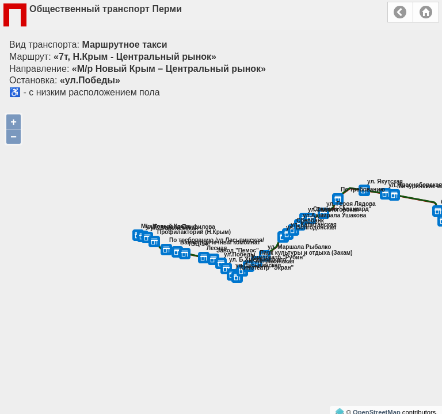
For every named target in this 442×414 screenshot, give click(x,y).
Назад (400, 12)
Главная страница (426, 12)
